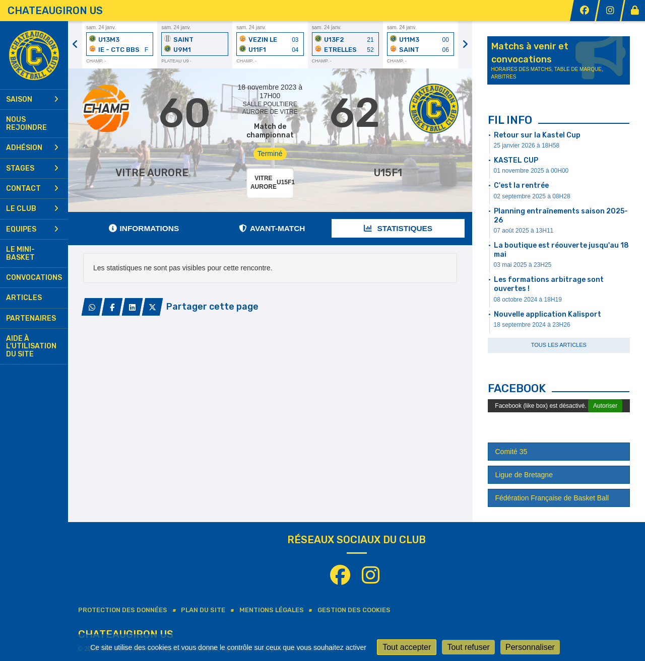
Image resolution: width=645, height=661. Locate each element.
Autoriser (605, 405)
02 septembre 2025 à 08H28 (532, 196)
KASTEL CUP (516, 160)
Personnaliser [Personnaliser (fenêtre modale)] (530, 647)
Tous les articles (559, 345)
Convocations (34, 277)
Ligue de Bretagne (524, 475)
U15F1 (388, 173)
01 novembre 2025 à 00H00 (531, 170)
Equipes (32, 229)
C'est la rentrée (521, 185)
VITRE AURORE (151, 173)
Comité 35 (511, 452)
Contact (32, 188)
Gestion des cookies (354, 610)
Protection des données (122, 610)
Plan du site (203, 610)
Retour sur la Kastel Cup (537, 135)
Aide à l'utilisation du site (31, 346)
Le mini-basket (20, 253)
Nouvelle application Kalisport (547, 314)
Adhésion (32, 147)
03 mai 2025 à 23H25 (523, 264)
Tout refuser (468, 647)
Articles (24, 297)
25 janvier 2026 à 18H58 (527, 145)
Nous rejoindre (26, 123)
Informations (144, 228)
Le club (32, 208)
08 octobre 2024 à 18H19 (528, 299)
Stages (32, 168)
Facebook (517, 388)
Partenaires (31, 318)
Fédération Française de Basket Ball (552, 498)
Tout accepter (406, 647)
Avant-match (272, 228)
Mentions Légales (271, 610)
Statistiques (398, 228)
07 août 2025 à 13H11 (524, 230)
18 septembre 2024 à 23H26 (532, 324)
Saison (32, 99)
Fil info (510, 120)
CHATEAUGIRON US (55, 11)
